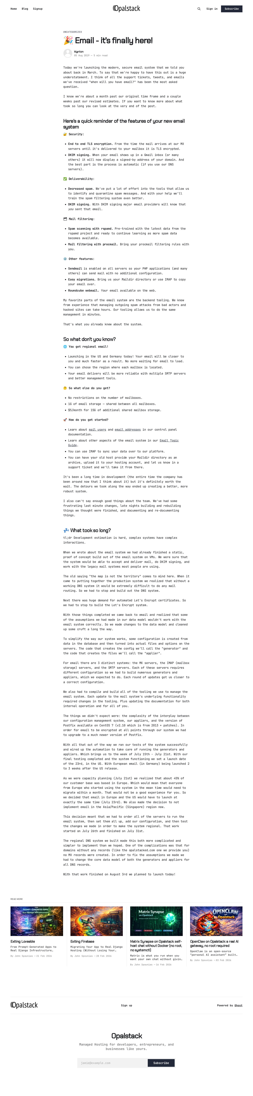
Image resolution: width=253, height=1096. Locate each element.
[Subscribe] (161, 1063)
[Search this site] (199, 9)
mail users (97, 430)
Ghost (238, 1005)
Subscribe (232, 9)
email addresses (128, 430)
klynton (78, 51)
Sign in (212, 9)
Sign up (126, 1005)
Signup (38, 9)
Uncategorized (72, 31)
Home (14, 9)
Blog (25, 9)
